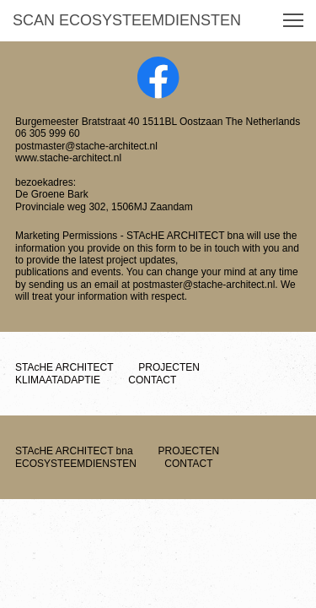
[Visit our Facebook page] (158, 78)
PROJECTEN (166, 367)
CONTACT (142, 380)
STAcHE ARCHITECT (74, 367)
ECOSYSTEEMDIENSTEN (131, 457)
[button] (293, 20)
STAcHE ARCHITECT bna (84, 451)
